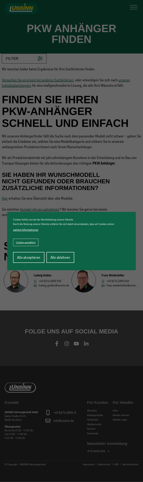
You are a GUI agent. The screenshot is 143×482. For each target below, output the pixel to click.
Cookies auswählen (26, 242)
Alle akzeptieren (28, 257)
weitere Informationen (25, 230)
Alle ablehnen (60, 257)
